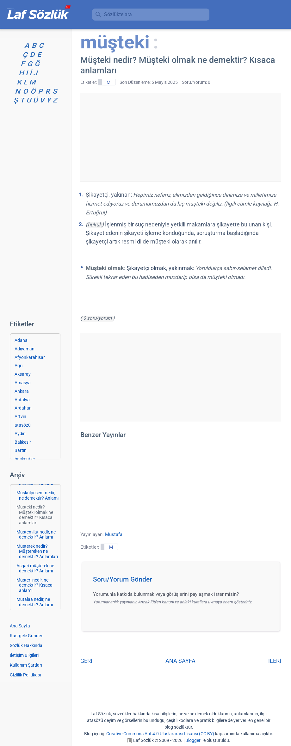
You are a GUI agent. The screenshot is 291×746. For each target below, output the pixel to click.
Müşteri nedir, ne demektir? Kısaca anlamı (34, 585)
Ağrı (18, 365)
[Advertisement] (180, 137)
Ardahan (23, 407)
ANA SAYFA (180, 660)
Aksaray (23, 374)
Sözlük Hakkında (26, 645)
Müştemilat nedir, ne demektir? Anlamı (36, 534)
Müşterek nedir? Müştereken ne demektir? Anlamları (37, 551)
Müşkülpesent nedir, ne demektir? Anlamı (37, 495)
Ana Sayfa (20, 625)
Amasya (23, 382)
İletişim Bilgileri (24, 655)
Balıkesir (23, 442)
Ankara (22, 391)
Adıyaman (24, 348)
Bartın (21, 450)
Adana (21, 340)
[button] (183, 581)
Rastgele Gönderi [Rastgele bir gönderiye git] (26, 635)
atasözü (23, 425)
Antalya (22, 399)
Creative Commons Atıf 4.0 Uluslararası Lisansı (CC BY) (160, 733)
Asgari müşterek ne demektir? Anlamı (35, 568)
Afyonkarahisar (30, 357)
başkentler (25, 458)
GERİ (86, 660)
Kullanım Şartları (26, 665)
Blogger (193, 740)
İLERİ (274, 660)
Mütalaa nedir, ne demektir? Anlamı (34, 602)
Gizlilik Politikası (25, 674)
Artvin (20, 416)
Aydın (20, 433)
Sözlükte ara (118, 14)
